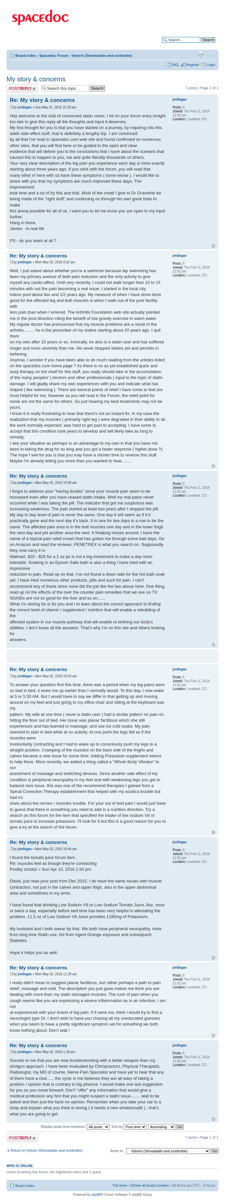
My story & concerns (36, 79)
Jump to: (117, 1151)
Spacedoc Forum (53, 56)
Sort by (128, 1126)
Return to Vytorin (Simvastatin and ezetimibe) (46, 1150)
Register (192, 65)
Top (213, 246)
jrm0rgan (25, 107)
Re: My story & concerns (42, 100)
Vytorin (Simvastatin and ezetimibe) (101, 56)
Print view (200, 54)
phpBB (96, 1194)
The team (119, 1185)
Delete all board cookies (150, 1185)
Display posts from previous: (75, 1126)
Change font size (210, 54)
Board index (25, 56)
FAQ (175, 65)
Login (210, 65)
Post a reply (22, 88)
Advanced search (201, 45)
